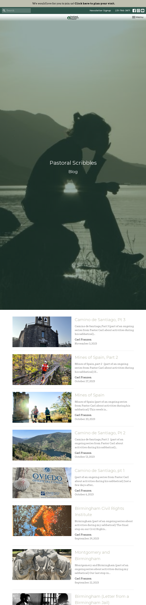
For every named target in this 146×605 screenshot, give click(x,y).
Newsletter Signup (100, 10)
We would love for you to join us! (73, 3)
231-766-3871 (122, 10)
